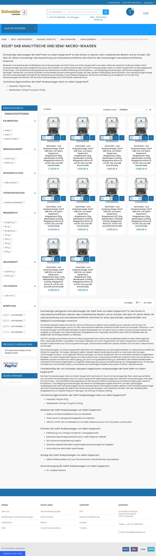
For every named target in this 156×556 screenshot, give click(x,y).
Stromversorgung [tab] (14, 192)
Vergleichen (114, 3)
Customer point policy (50, 528)
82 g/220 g (11, 230)
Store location (46, 517)
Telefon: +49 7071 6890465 (131, 524)
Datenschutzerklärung (90, 517)
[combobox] (78, 12)
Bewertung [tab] (9, 305)
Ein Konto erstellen (132, 3)
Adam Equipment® (88, 39)
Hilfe (92, 17)
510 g (9, 251)
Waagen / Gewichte (46, 39)
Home (4, 39)
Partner (43, 522)
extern (9, 130)
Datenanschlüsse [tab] (13, 172)
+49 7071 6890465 (57, 17)
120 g (9, 235)
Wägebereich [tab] (10, 212)
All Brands (35, 376)
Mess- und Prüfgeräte (22, 39)
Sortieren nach (110, 109)
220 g (9, 239)
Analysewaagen (68, 39)
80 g (9, 226)
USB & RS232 (12, 182)
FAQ (81, 511)
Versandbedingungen (50, 511)
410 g (9, 247)
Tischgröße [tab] (10, 286)
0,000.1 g (10, 162)
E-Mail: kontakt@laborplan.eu (132, 532)
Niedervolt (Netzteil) (15, 202)
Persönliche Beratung (100, 18)
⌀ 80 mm (11, 295)
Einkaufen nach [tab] (13, 108)
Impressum (6, 522)
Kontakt (83, 522)
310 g (9, 243)
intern (9, 134)
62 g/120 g (11, 222)
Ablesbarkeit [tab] (10, 261)
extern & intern (13, 139)
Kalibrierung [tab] (10, 120)
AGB (3, 528)
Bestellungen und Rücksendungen (17, 517)
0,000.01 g (11, 158)
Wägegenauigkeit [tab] (13, 149)
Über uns (5, 511)
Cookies (83, 528)
